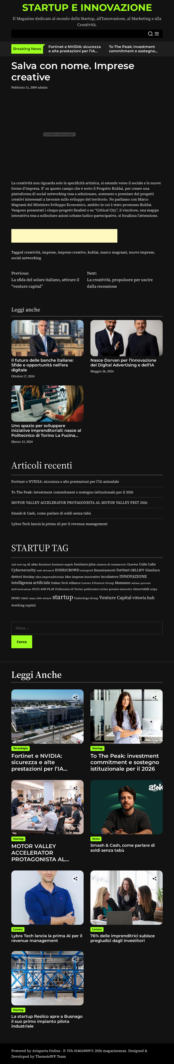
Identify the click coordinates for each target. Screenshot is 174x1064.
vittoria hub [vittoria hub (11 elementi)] (143, 597)
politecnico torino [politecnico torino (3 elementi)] (96, 589)
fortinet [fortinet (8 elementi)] (123, 570)
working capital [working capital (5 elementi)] (23, 605)
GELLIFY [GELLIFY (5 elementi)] (137, 570)
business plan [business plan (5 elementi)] (85, 564)
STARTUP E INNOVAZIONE (87, 7)
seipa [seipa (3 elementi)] (153, 589)
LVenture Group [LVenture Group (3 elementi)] (103, 583)
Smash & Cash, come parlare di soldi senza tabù (51, 513)
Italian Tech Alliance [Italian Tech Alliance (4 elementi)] (66, 583)
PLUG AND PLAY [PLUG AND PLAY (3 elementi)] (43, 589)
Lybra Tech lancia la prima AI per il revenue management (59, 523)
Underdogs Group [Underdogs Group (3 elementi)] (86, 598)
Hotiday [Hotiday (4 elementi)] (29, 577)
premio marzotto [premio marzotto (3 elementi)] (120, 589)
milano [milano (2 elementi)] (135, 583)
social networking (26, 257)
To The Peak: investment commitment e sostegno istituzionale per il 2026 (132, 51)
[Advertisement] (64, 236)
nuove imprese (141, 252)
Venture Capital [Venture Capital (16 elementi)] (115, 597)
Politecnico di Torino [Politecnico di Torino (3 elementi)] (69, 589)
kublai (93, 252)
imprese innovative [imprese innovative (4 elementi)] (86, 577)
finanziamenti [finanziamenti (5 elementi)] (105, 570)
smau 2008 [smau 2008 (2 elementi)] (35, 598)
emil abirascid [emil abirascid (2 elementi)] (45, 570)
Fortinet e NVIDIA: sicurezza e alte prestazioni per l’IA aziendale (74, 51)
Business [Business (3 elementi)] (45, 564)
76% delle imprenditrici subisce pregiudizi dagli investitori (122, 938)
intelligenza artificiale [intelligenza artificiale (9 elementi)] (30, 582)
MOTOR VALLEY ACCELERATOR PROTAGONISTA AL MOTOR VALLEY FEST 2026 (79, 502)
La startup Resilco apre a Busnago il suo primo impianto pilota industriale (47, 1021)
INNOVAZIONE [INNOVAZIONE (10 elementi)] (133, 576)
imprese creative (72, 252)
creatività (32, 252)
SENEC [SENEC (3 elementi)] (15, 598)
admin (43, 87)
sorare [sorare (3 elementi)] (47, 598)
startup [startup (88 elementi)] (62, 596)
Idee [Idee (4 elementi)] (68, 577)
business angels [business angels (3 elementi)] (62, 564)
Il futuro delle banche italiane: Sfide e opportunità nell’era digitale (42, 365)
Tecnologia (20, 748)
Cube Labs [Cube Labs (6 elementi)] (147, 564)
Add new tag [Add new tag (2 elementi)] (18, 564)
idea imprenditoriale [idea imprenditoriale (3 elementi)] (50, 577)
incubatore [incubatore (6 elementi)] (109, 576)
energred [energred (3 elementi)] (86, 570)
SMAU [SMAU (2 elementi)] (24, 598)
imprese (49, 252)
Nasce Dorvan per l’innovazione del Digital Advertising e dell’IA (123, 363)
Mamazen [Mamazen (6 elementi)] (122, 582)
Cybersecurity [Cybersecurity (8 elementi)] (23, 570)
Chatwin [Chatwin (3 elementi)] (132, 564)
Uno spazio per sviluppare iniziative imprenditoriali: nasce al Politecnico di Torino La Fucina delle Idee (46, 433)
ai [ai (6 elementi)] (28, 564)
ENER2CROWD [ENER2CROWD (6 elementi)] (67, 570)
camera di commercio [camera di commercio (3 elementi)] (111, 564)
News (96, 839)
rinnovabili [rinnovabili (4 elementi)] (141, 589)
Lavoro (18, 929)
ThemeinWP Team (50, 1056)
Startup (97, 748)
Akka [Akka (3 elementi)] (34, 564)
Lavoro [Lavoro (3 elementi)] (86, 583)
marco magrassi (113, 252)
